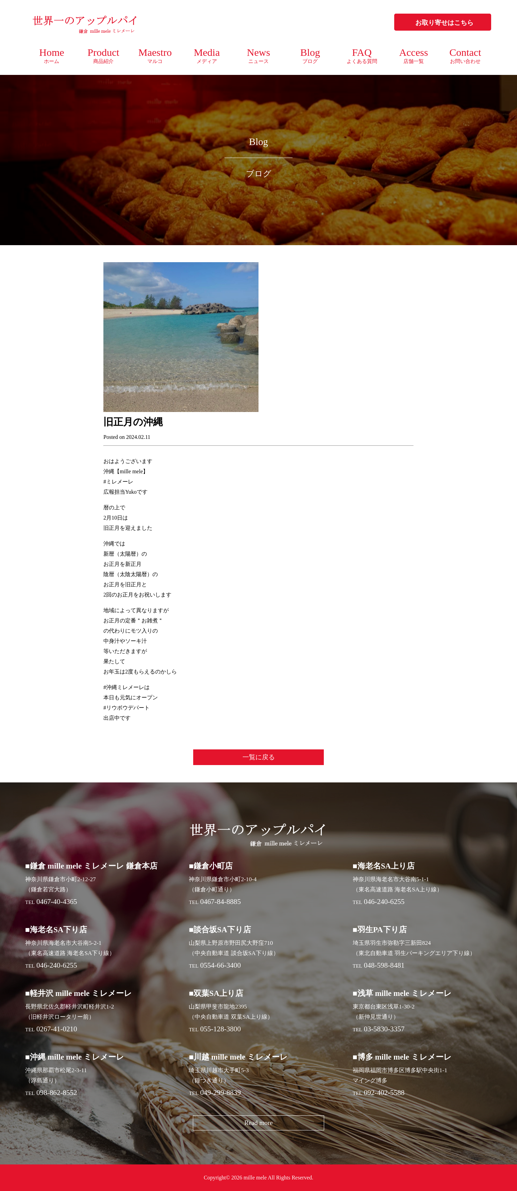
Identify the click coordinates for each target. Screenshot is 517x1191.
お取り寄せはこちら (444, 22)
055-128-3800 (220, 1029)
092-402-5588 (384, 1093)
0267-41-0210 (56, 1029)
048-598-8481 (384, 965)
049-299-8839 (220, 1093)
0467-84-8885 (220, 902)
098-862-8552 (56, 1093)
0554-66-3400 (220, 965)
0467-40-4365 (56, 902)
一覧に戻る (259, 757)
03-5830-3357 (384, 1029)
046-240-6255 (384, 902)
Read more (258, 1122)
